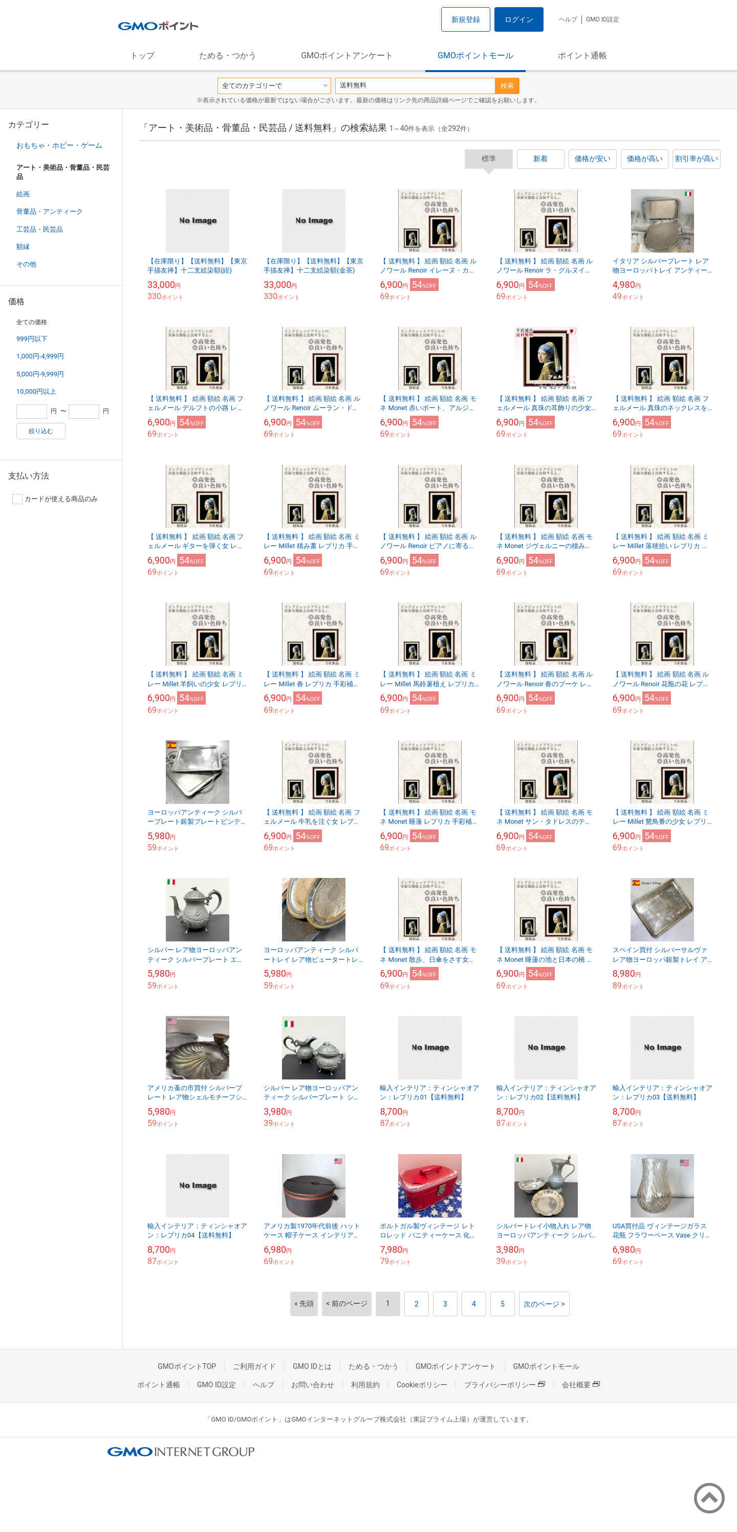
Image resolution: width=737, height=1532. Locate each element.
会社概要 (581, 1385)
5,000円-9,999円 (40, 374)
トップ (142, 55)
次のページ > (544, 1304)
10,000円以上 (36, 391)
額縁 (23, 247)
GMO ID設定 (602, 19)
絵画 (23, 194)
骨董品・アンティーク (49, 211)
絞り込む (41, 431)
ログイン (519, 19)
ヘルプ (568, 19)
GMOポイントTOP (187, 1366)
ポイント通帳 (582, 55)
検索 (507, 85)
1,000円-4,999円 (40, 356)
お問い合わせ (312, 1385)
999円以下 (32, 339)
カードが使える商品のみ (55, 499)
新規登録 (465, 19)
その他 (26, 264)
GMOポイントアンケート (347, 55)
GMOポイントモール (475, 55)
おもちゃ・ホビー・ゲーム (59, 145)
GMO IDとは (312, 1366)
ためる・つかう (227, 55)
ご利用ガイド (254, 1366)
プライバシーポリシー (504, 1385)
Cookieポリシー (422, 1385)
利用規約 (365, 1385)
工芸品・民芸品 (39, 229)
